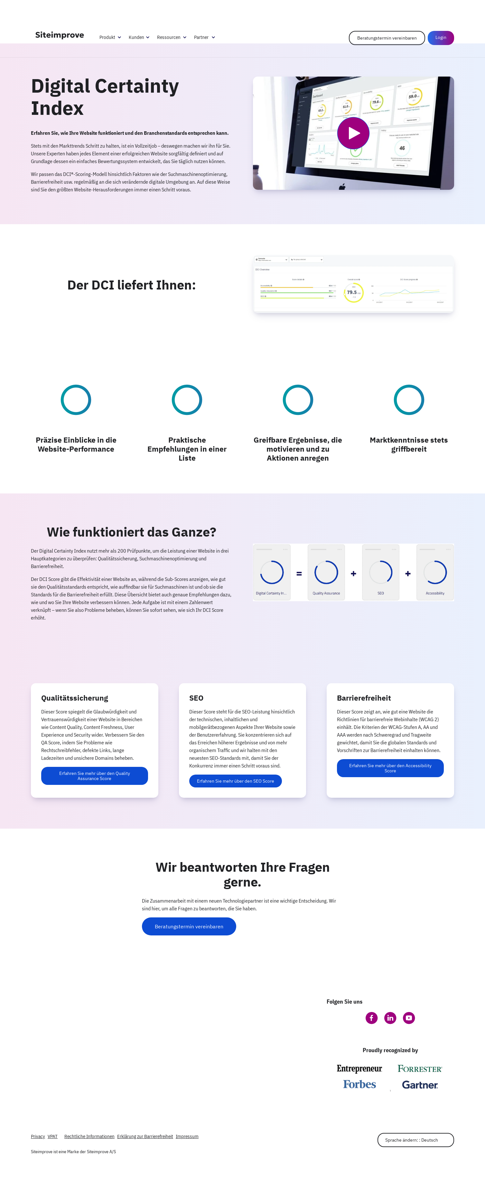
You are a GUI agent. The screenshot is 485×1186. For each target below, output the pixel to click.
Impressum (187, 1136)
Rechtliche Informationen (89, 1136)
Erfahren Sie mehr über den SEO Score (235, 781)
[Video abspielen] (353, 133)
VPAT (53, 1136)
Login (440, 37)
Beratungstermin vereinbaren (387, 38)
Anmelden (445, 10)
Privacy (38, 1136)
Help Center (419, 10)
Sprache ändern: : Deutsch (411, 1140)
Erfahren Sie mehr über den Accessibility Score (390, 768)
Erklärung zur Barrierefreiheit (145, 1136)
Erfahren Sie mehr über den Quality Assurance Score (94, 775)
